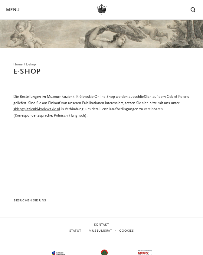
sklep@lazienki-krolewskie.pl (36, 109)
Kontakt (101, 225)
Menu (12, 10)
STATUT (75, 231)
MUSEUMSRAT (100, 231)
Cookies (126, 231)
